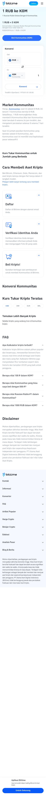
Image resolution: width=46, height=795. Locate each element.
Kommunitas (14, 109)
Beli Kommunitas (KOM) (21, 38)
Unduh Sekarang (23, 791)
